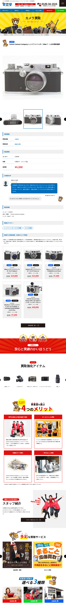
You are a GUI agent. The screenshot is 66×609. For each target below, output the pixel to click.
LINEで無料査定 (60, 10)
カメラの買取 (10, 34)
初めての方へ (5, 10)
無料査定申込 (49, 10)
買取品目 (28, 10)
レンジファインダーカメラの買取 (19, 34)
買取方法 (16, 10)
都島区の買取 (18, 144)
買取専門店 (5, 34)
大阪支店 (17, 139)
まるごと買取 (38, 10)
